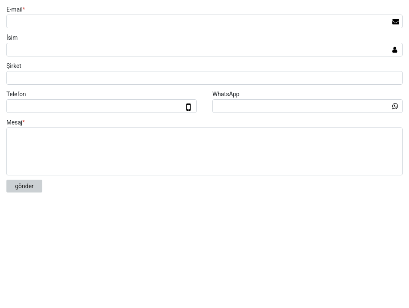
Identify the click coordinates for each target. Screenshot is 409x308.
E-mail (16, 9)
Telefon (16, 94)
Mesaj (16, 122)
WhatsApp (225, 94)
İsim (12, 37)
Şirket (13, 65)
